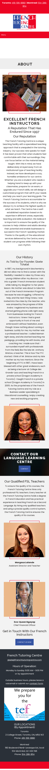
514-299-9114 (28, 754)
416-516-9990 (18, 2)
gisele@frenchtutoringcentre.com (24, 659)
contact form (36, 683)
